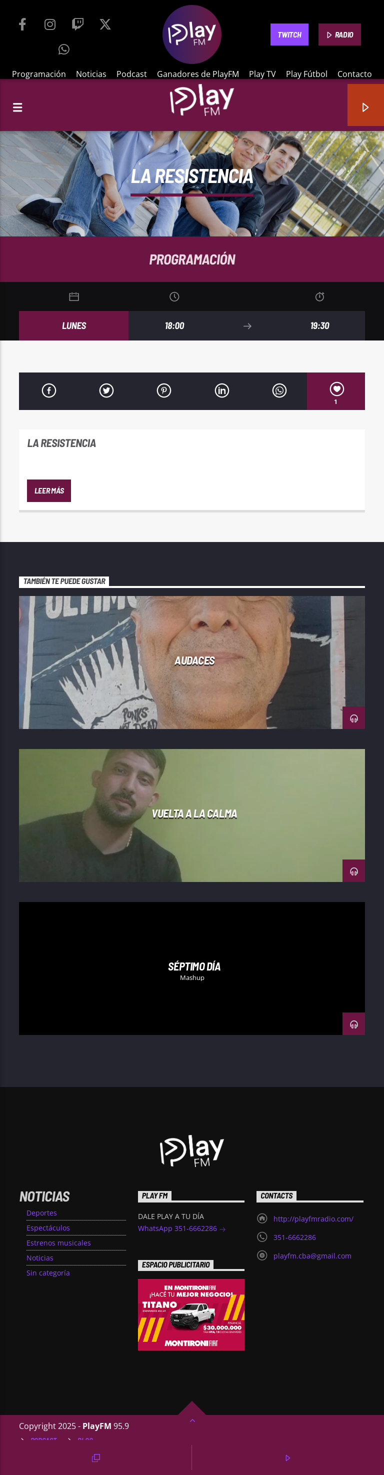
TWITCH (289, 34)
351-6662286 (295, 1237)
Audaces (194, 660)
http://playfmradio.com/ (314, 1219)
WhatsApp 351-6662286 (182, 1229)
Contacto (355, 74)
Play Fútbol (307, 74)
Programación (39, 74)
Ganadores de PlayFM (198, 74)
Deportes (41, 1213)
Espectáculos (48, 1227)
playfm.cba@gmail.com (313, 1255)
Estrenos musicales (58, 1243)
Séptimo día (194, 966)
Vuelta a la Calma (194, 813)
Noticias (91, 74)
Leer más (49, 490)
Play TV (262, 74)
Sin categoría (48, 1273)
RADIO (340, 35)
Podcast (131, 74)
